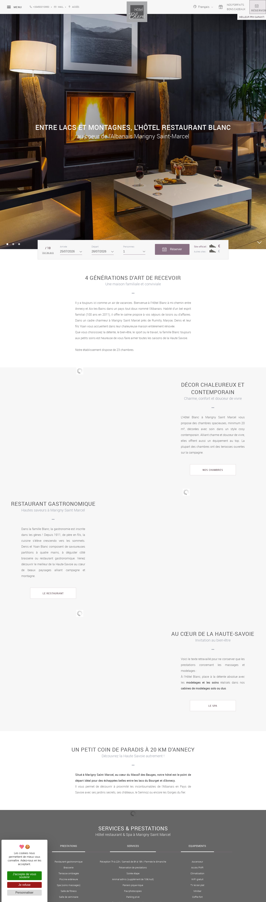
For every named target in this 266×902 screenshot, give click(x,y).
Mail (58, 6)
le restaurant (53, 593)
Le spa (212, 705)
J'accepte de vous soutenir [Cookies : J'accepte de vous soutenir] (24, 876)
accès (73, 6)
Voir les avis (48, 252)
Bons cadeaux (224, 9)
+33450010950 (39, 6)
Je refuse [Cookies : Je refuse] (24, 884)
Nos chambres (213, 470)
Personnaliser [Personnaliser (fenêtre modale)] (24, 892)
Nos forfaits (223, 4)
